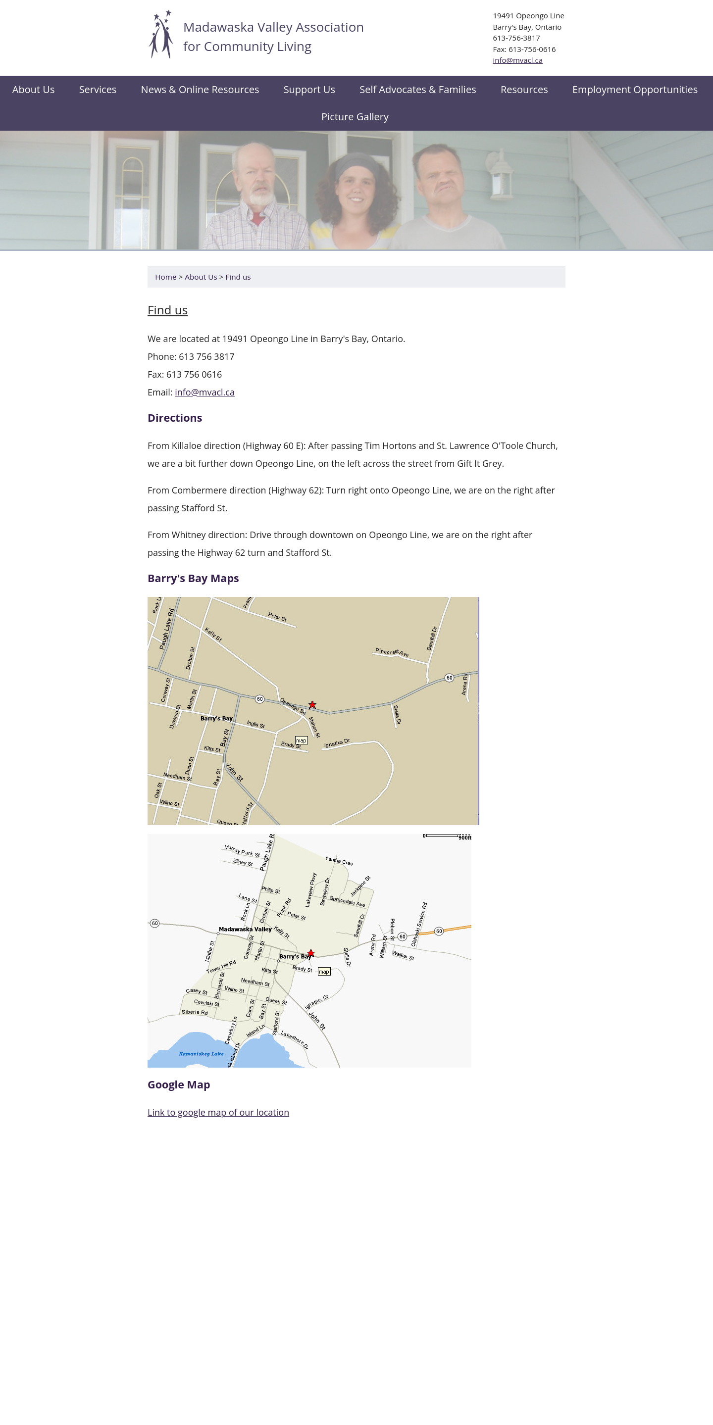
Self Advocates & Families (417, 89)
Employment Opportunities (635, 89)
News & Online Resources (200, 89)
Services (98, 89)
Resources (524, 89)
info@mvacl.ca (518, 60)
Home (165, 277)
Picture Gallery (355, 116)
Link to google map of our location (218, 1112)
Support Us (309, 89)
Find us (238, 277)
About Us (201, 277)
